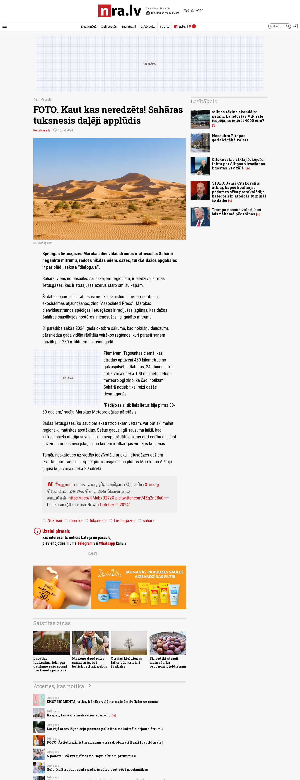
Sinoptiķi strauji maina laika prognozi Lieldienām (168, 662)
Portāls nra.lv (41, 130)
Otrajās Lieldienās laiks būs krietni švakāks (126, 662)
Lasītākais (204, 101)
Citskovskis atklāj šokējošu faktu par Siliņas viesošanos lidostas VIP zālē (238, 163)
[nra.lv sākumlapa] (119, 11)
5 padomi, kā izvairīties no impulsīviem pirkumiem (92, 756)
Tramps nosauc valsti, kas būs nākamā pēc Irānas (236, 211)
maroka (73, 520)
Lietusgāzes (122, 520)
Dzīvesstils (109, 26)
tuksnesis (95, 520)
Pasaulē (46, 99)
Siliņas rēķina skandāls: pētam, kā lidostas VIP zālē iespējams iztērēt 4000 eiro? (238, 116)
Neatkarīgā (89, 26)
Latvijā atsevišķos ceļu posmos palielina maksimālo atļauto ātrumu (105, 729)
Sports (164, 26)
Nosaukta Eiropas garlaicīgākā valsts (230, 137)
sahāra (146, 520)
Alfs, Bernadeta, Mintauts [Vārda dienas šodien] (162, 13)
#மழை (152, 484)
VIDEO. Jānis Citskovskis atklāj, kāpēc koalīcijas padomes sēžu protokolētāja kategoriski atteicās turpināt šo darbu (239, 192)
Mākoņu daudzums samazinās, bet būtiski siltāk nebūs (89, 662)
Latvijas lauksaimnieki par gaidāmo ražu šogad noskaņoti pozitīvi (50, 664)
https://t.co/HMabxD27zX (91, 498)
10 (247, 168)
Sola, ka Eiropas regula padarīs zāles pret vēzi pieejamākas (97, 769)
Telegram (84, 543)
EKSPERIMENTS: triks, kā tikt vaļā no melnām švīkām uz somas (103, 701)
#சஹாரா (64, 484)
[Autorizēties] (295, 26)
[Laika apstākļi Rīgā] (193, 10)
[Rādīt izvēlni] (4, 26)
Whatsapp (107, 543)
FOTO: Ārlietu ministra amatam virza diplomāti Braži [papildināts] (105, 742)
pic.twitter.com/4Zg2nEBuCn (140, 498)
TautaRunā (128, 26)
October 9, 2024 (114, 504)
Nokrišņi (52, 520)
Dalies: (93, 554)
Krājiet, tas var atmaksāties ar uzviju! (79, 715)
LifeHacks (148, 26)
